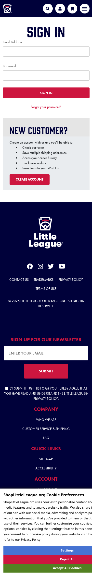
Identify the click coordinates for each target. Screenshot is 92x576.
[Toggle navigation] (85, 8)
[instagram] (40, 267)
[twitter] (50, 267)
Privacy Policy (70, 279)
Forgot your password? (46, 107)
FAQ (46, 438)
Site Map (46, 459)
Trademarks (43, 279)
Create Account (29, 179)
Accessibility (46, 468)
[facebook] (30, 267)
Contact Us (19, 279)
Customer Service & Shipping (46, 429)
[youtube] (62, 267)
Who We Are (46, 419)
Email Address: (13, 42)
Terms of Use (46, 288)
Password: (10, 66)
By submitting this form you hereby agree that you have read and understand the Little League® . (46, 393)
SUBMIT (46, 371)
